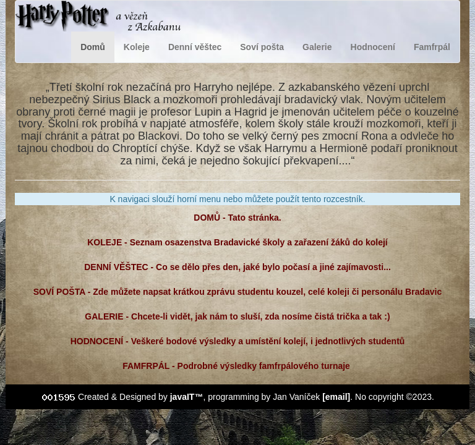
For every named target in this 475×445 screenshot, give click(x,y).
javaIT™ (186, 397)
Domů (92, 47)
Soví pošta (262, 47)
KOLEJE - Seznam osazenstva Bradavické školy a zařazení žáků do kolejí (237, 242)
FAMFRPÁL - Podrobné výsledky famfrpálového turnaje (237, 366)
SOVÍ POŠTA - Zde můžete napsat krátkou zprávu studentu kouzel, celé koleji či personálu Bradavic (237, 292)
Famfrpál (432, 47)
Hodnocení (373, 47)
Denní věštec (194, 47)
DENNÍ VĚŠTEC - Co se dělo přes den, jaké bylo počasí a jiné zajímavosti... (237, 267)
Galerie (317, 47)
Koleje (137, 47)
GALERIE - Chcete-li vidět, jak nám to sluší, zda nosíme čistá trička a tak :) (237, 316)
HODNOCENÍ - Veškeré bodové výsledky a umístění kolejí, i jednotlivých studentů (238, 341)
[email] (336, 397)
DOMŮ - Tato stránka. (237, 217)
